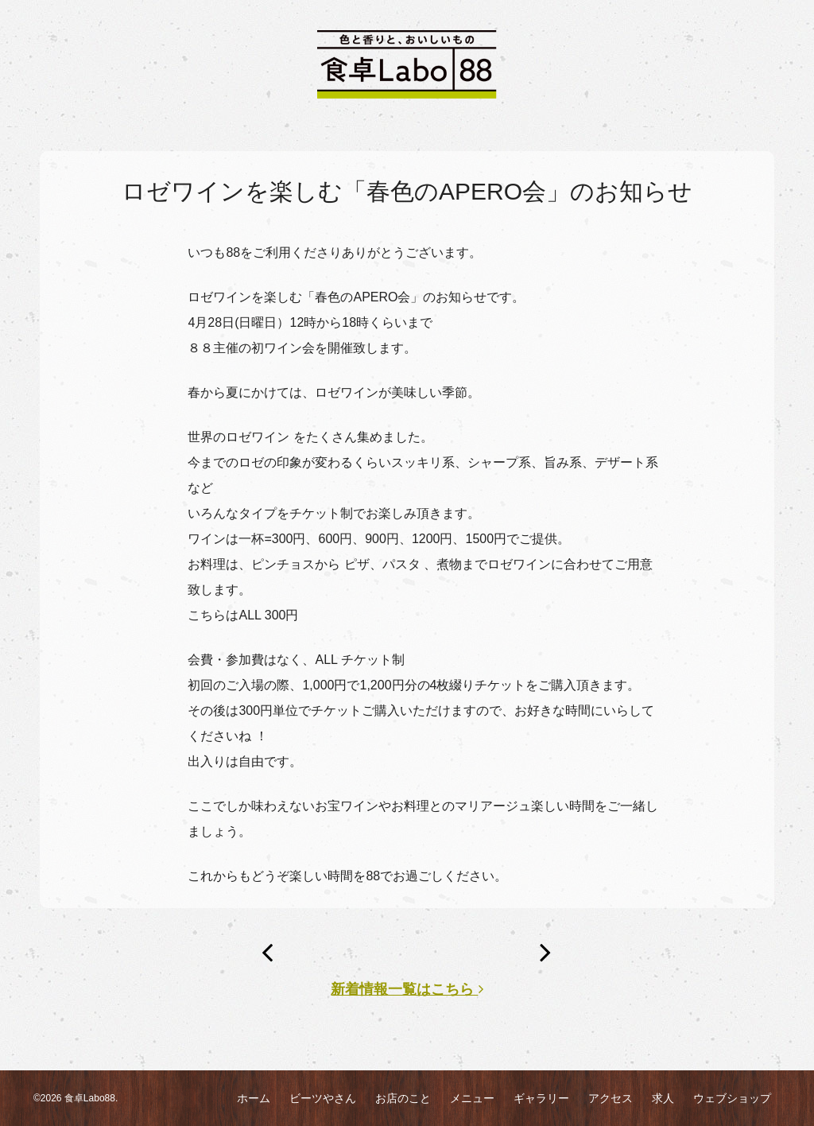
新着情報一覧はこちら (407, 989)
